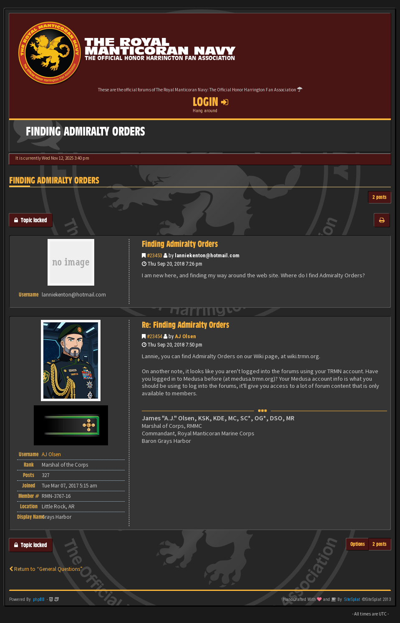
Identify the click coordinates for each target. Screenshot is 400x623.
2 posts (379, 197)
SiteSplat (352, 599)
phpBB (39, 599)
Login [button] (210, 102)
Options (357, 544)
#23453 (154, 255)
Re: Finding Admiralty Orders (185, 325)
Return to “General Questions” (46, 569)
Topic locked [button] (30, 220)
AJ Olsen (185, 336)
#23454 (154, 336)
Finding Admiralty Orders (54, 180)
